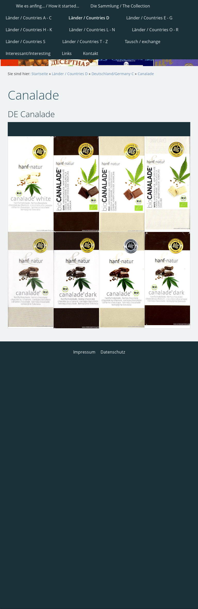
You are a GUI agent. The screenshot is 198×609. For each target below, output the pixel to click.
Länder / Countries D (70, 73)
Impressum (84, 352)
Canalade (146, 73)
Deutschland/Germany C (113, 73)
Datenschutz (113, 352)
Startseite (39, 73)
